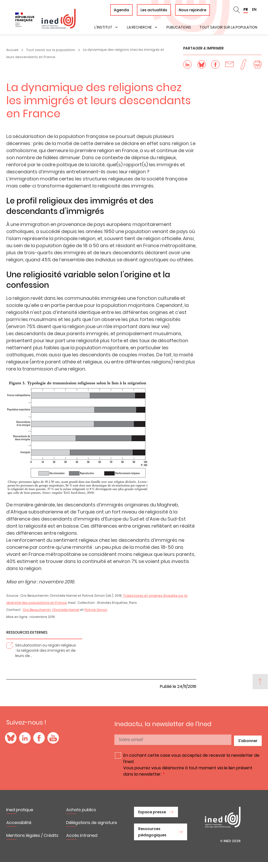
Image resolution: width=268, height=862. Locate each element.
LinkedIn (24, 737)
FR (245, 9)
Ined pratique (19, 810)
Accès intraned (81, 835)
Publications (178, 27)
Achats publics (81, 810)
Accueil (12, 50)
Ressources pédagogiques (152, 832)
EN (254, 9)
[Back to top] (260, 681)
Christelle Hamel (65, 609)
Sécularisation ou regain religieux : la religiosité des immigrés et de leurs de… (45, 650)
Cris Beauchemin (37, 609)
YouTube (53, 737)
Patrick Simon (96, 609)
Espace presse (152, 812)
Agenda (121, 10)
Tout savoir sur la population (228, 27)
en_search (236, 10)
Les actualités (154, 10)
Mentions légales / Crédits (32, 835)
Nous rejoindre (192, 10)
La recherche (139, 27)
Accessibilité (18, 823)
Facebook (39, 737)
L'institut (103, 27)
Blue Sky (10, 737)
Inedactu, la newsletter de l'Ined (162, 724)
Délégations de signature (91, 823)
